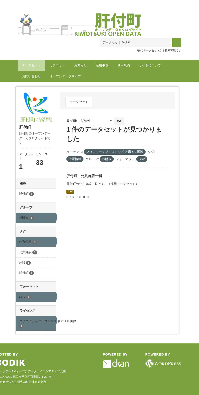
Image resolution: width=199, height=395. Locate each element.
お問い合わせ (31, 76)
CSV (70, 191)
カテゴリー (57, 65)
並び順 (71, 121)
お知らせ (80, 65)
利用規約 (123, 65)
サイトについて (150, 65)
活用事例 (102, 65)
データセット (31, 65)
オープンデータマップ (65, 76)
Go (119, 121)
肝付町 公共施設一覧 (84, 176)
